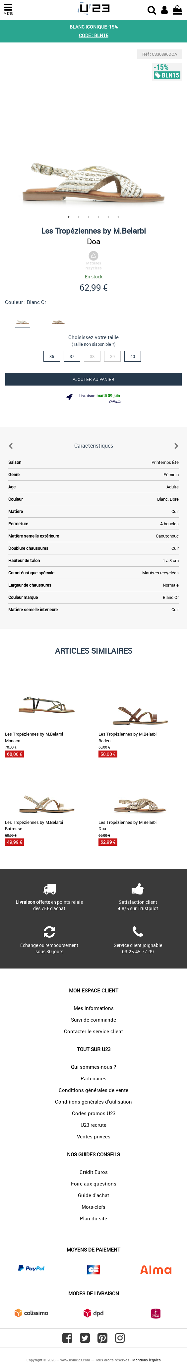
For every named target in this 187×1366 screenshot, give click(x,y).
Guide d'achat (93, 1195)
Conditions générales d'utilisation (93, 1101)
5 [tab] (108, 217)
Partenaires (93, 1078)
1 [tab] (68, 217)
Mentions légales (146, 1359)
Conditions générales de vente (93, 1090)
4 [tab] (98, 217)
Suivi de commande (93, 1019)
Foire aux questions (93, 1183)
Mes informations (94, 1008)
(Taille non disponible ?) (93, 344)
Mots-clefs (93, 1206)
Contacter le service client (93, 1031)
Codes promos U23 (93, 1113)
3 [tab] (88, 217)
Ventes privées (93, 1136)
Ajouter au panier (93, 379)
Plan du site (93, 1218)
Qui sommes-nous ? (93, 1066)
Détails (115, 401)
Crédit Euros (94, 1172)
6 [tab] (118, 217)
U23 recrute (93, 1124)
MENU (8, 9)
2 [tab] (78, 217)
